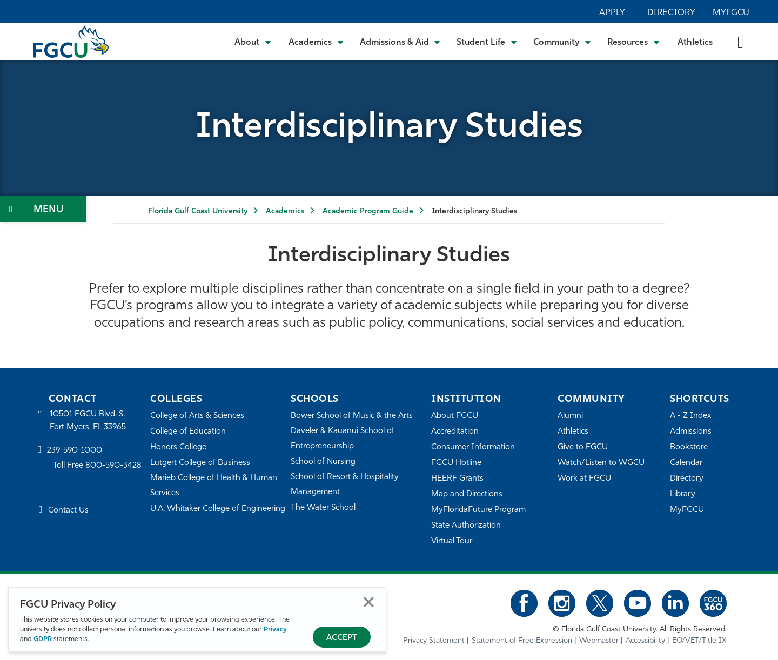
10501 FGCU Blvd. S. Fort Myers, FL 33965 (88, 421)
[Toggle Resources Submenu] (633, 41)
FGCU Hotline (456, 463)
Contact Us (68, 511)
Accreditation (455, 432)
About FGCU (454, 416)
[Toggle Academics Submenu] (316, 41)
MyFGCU (731, 13)
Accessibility (645, 641)
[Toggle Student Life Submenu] (486, 41)
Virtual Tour (451, 541)
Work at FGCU (584, 479)
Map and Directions (466, 494)
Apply (612, 13)
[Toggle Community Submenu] (562, 41)
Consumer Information (473, 447)
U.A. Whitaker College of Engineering (217, 509)
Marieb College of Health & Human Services (213, 485)
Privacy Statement (434, 641)
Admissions (691, 432)
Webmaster (599, 641)
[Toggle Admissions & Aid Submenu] (400, 41)
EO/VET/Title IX (699, 641)
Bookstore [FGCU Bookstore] (689, 447)
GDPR (42, 639)
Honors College (178, 447)
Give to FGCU (583, 447)
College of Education (188, 432)
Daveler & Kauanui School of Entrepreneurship (342, 438)
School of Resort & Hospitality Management (345, 484)
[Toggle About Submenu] (253, 41)
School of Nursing (323, 462)
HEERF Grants (457, 479)
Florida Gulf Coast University (197, 211)
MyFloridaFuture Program (478, 510)
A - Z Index (690, 416)
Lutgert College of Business (200, 463)
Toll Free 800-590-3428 (97, 466)
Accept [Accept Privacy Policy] (341, 638)
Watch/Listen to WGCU (601, 463)
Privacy (275, 629)
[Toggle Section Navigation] (43, 209)
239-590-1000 (74, 451)
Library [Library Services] (682, 494)
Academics (285, 211)
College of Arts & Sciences (197, 416)
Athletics (695, 42)
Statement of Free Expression (522, 641)
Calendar (686, 463)
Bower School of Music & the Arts (352, 416)
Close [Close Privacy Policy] (368, 602)
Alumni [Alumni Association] (570, 416)
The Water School (323, 508)
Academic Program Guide (368, 211)
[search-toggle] (740, 41)
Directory (671, 13)
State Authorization (466, 526)
